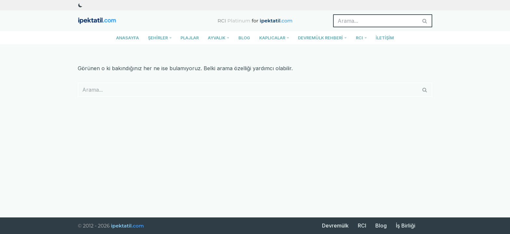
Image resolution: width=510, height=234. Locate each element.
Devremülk (335, 225)
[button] (170, 38)
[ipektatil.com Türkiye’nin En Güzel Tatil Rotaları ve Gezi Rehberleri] (99, 21)
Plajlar (190, 37)
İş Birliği (405, 225)
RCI (362, 225)
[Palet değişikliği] (80, 5)
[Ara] (375, 20)
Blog (244, 37)
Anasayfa (127, 37)
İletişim (385, 37)
